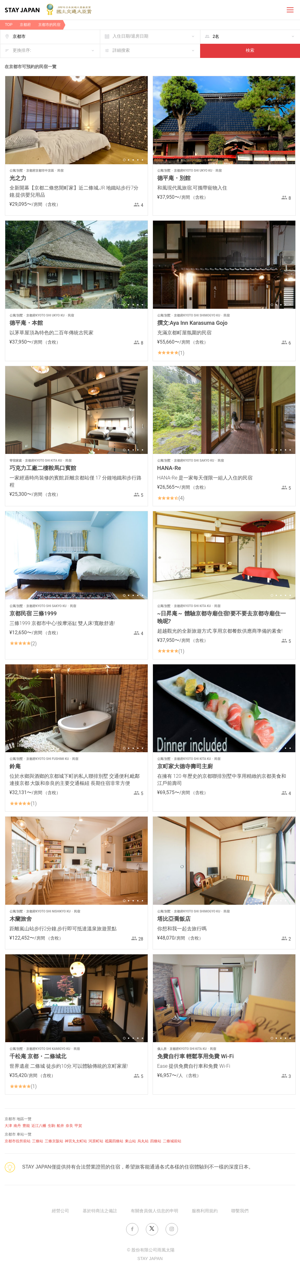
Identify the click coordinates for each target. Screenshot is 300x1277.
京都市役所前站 (18, 1141)
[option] (76, 120)
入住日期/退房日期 (130, 36)
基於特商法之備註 (100, 1211)
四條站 (155, 1141)
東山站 (130, 1141)
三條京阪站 (54, 1141)
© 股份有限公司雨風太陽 (151, 1250)
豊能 (26, 1126)
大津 (8, 1126)
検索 (250, 50)
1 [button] (124, 160)
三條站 (37, 1141)
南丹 (17, 1126)
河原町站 (95, 1141)
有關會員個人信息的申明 (154, 1211)
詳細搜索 (121, 50)
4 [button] (137, 160)
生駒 (51, 1126)
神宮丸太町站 (76, 1141)
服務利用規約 (205, 1211)
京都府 (25, 25)
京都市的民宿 (49, 25)
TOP (8, 25)
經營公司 (60, 1211)
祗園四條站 (114, 1141)
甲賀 (78, 1126)
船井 (60, 1126)
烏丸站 (143, 1141)
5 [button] (142, 160)
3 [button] (133, 160)
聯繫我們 (240, 1211)
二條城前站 (172, 1141)
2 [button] (128, 160)
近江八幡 (38, 1126)
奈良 (69, 1126)
